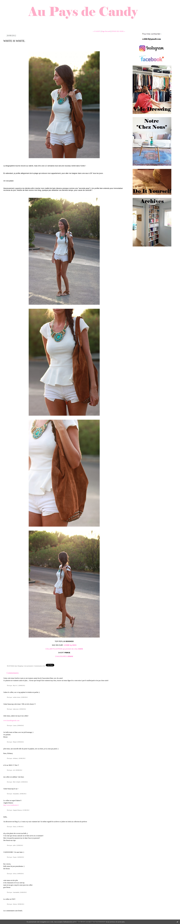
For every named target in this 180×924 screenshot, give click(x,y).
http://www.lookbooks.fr (11, 805)
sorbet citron (16, 697)
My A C (15, 685)
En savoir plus (120, 922)
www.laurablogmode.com (11, 720)
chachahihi (16, 892)
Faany (15, 857)
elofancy (15, 758)
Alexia (15, 904)
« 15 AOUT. (96, 31)
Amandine (16, 793)
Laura (14, 725)
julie (14, 845)
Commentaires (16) (39, 666)
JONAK (70, 656)
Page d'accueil (106, 31)
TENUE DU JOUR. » (118, 31)
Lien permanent (28, 666)
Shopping (20, 666)
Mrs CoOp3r (16, 782)
